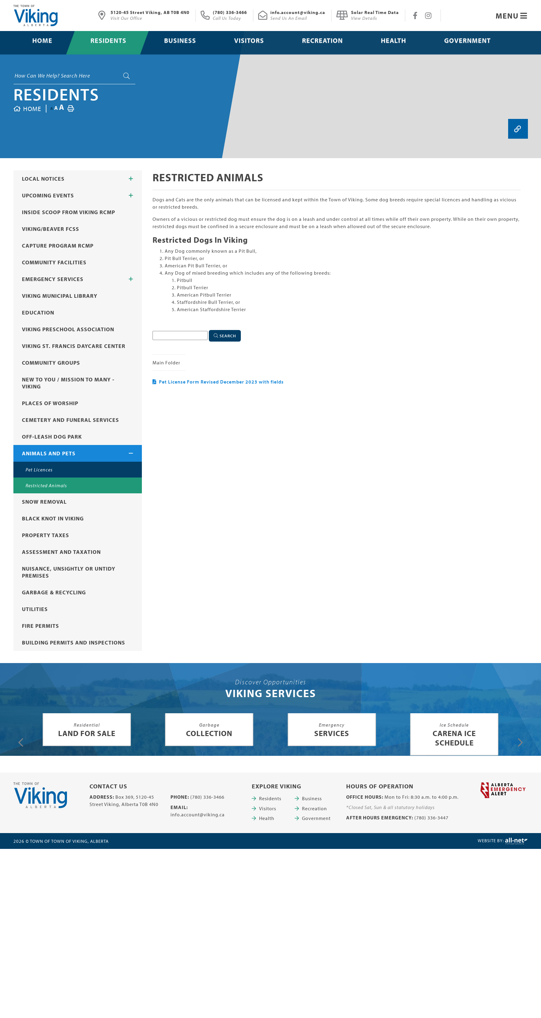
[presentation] (20, 742)
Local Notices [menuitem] (43, 178)
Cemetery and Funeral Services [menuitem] (70, 419)
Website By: (503, 841)
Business (312, 798)
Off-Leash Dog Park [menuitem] (52, 436)
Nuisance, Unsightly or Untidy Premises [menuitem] (68, 572)
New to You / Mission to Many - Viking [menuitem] (68, 383)
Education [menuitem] (38, 312)
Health (266, 818)
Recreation (314, 808)
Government (316, 818)
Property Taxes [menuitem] (45, 535)
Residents (56, 94)
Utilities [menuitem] (35, 609)
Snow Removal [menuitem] (44, 501)
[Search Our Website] (74, 75)
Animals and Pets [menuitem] (49, 453)
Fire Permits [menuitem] (40, 625)
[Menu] (511, 16)
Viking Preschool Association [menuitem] (68, 329)
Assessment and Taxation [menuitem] (61, 551)
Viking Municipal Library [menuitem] (59, 295)
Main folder (166, 363)
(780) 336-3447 (431, 818)
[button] (131, 178)
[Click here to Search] (225, 336)
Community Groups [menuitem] (51, 362)
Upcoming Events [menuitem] (48, 195)
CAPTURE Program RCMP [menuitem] (57, 245)
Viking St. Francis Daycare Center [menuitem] (73, 345)
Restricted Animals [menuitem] (46, 485)
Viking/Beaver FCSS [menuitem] (50, 228)
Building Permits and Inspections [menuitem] (73, 642)
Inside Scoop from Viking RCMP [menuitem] (68, 212)
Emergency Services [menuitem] (52, 279)
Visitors (267, 808)
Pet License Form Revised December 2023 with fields (221, 382)
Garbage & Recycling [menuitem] (54, 592)
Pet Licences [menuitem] (39, 470)
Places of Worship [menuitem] (50, 403)
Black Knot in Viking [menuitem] (53, 518)
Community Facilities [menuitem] (54, 262)
